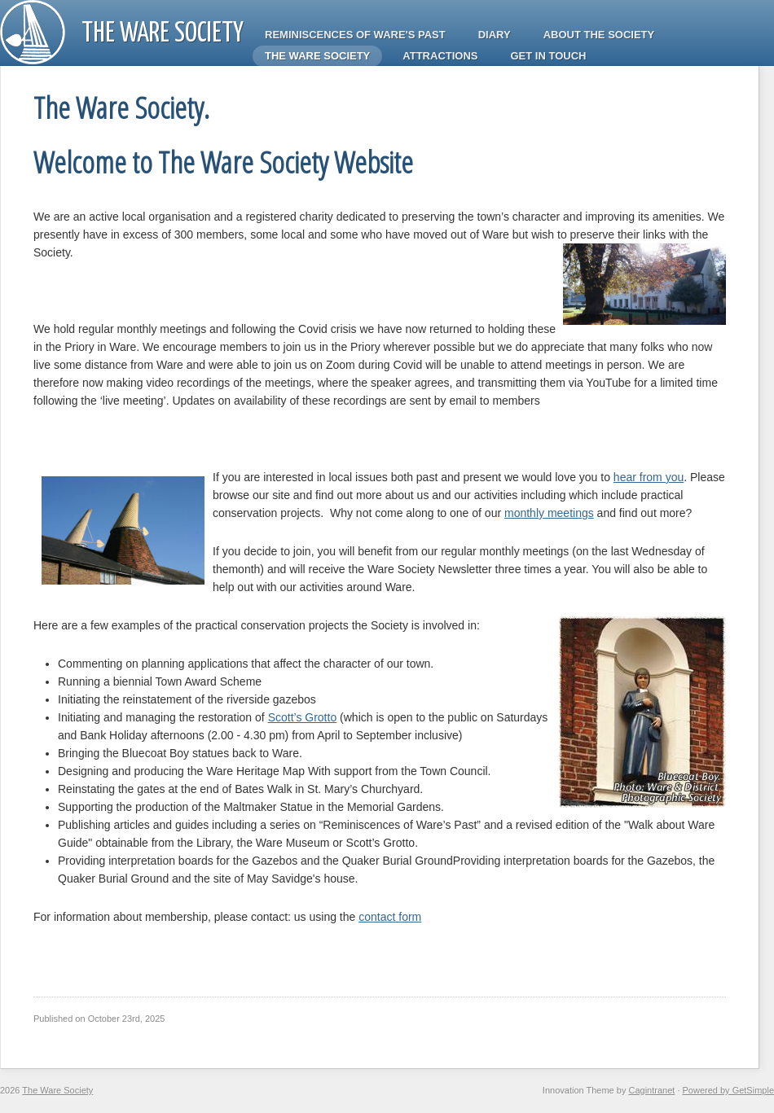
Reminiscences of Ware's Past (355, 34)
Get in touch (549, 56)
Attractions (439, 56)
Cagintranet (651, 1090)
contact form (389, 916)
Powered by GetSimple (729, 1090)
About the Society (599, 34)
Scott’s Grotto (302, 717)
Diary (494, 34)
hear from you (648, 477)
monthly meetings (549, 512)
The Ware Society (162, 33)
